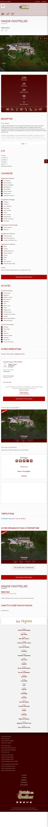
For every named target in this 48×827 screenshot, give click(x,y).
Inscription (37, 1)
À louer (24, 777)
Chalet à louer (24, 467)
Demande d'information (24, 277)
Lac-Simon (5, 610)
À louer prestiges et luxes (7, 759)
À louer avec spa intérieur (7, 755)
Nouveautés (24, 785)
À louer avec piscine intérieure (8, 747)
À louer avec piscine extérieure (8, 750)
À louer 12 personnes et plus (8, 766)
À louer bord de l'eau (6, 736)
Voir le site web (7, 382)
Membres (44, 1)
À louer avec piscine (6, 745)
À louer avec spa (5, 752)
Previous (41, 38)
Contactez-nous (6, 518)
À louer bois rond (5, 738)
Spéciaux (24, 780)
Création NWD (35, 809)
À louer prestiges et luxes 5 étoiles (9, 764)
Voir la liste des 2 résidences (24, 568)
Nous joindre (28, 809)
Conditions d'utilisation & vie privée (17, 809)
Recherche (24, 782)
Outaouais (4, 23)
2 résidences (6, 371)
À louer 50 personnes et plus (8, 770)
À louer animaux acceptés (7, 740)
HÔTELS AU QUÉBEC (5, 1)
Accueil (24, 775)
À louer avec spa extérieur (7, 757)
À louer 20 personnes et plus (8, 768)
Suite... (24, 144)
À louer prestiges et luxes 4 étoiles (9, 761)
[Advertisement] (24, 493)
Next (45, 38)
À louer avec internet (6, 742)
